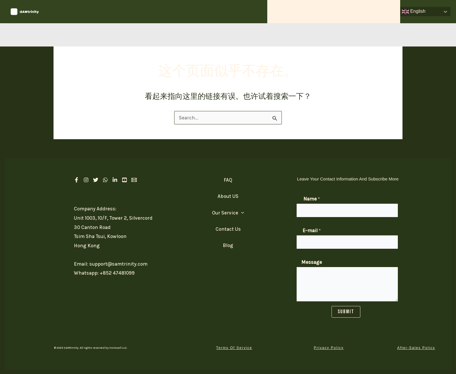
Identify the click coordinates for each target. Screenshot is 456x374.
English (413, 11)
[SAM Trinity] (24, 11)
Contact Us (383, 11)
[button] (234, 347)
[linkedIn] (114, 179)
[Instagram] (86, 179)
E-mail (311, 230)
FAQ (356, 11)
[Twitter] (95, 179)
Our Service (294, 11)
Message (311, 262)
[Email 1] (134, 179)
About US (330, 11)
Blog (228, 247)
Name (311, 199)
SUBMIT (346, 312)
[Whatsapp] (105, 179)
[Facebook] (76, 179)
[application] (307, 11)
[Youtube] (124, 179)
